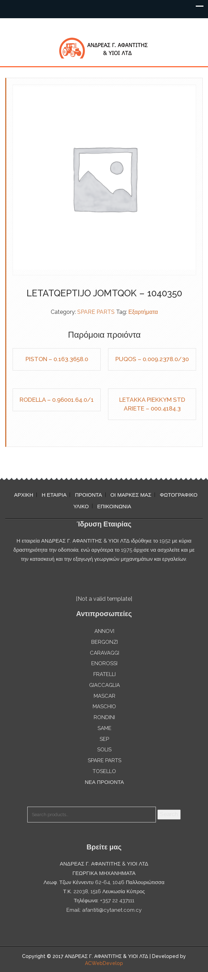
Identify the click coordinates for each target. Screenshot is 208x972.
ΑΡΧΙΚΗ (23, 495)
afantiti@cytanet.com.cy (112, 910)
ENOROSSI (104, 663)
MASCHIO (104, 706)
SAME (105, 728)
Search (169, 814)
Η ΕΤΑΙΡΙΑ (54, 495)
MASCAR (104, 696)
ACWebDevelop (104, 963)
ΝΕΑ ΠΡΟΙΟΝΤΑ (104, 782)
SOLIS (104, 749)
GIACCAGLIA (104, 685)
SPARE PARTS (96, 312)
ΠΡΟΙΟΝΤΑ (88, 495)
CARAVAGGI (104, 653)
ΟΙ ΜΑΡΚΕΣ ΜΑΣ (130, 495)
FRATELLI (104, 674)
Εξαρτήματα (143, 312)
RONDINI (104, 717)
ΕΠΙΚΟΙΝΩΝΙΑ (114, 506)
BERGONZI (104, 642)
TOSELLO (104, 771)
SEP (104, 739)
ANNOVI (104, 631)
